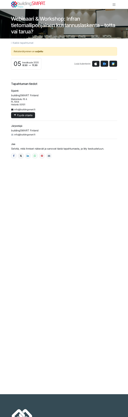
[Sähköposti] (49, 156)
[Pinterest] (42, 156)
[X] (21, 156)
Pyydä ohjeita (23, 115)
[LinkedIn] (28, 156)
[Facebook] (14, 156)
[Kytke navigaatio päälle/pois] (114, 4)
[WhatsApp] (35, 156)
